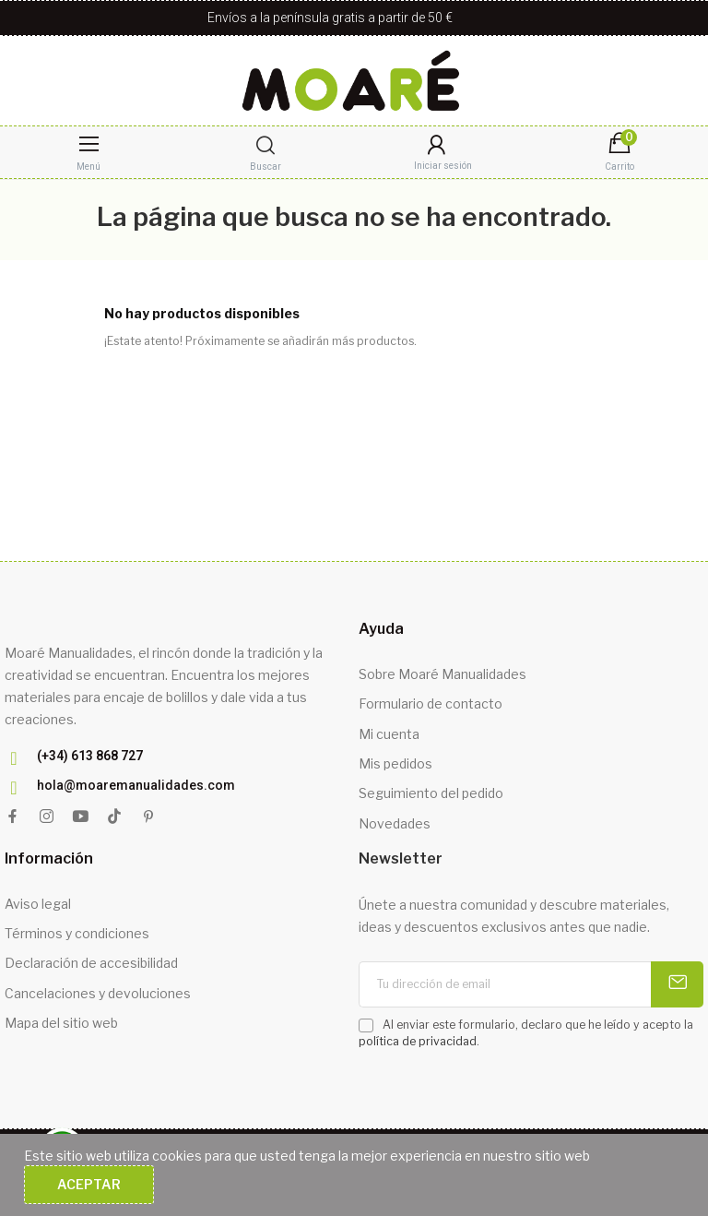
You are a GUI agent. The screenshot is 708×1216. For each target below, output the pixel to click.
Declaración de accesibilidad (91, 963)
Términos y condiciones (77, 933)
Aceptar (89, 1184)
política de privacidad (418, 1041)
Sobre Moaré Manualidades (442, 674)
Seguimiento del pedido (431, 793)
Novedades (395, 823)
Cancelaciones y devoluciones (98, 993)
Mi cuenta (389, 734)
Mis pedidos (395, 763)
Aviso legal (38, 904)
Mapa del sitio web (61, 1023)
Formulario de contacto (430, 703)
